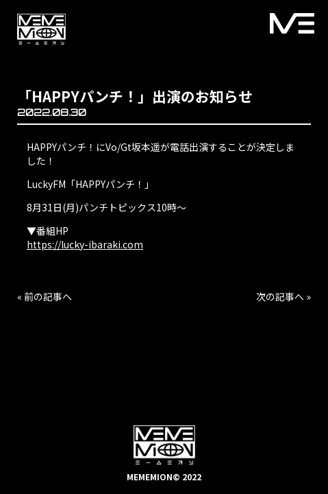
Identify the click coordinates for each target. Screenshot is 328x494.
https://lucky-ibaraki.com (85, 244)
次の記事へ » (283, 296)
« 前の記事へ (44, 296)
